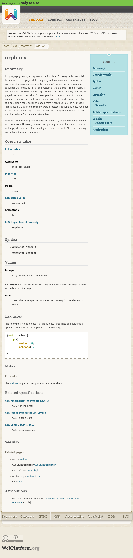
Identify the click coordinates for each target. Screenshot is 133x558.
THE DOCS (36, 20)
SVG (126, 516)
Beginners (9, 516)
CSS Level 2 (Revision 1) (20, 424)
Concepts (27, 516)
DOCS (6, 46)
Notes (96, 101)
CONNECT (55, 20)
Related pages (103, 122)
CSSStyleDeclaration (45, 464)
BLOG (94, 20)
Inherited (11, 173)
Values (97, 88)
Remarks (100, 105)
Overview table (102, 74)
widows (24, 459)
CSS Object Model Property (21, 222)
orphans (40, 46)
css (15, 46)
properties (26, 46)
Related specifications (107, 112)
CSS (57, 516)
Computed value (15, 198)
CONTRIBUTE (75, 20)
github (58, 36)
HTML (43, 516)
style (19, 481)
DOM (111, 516)
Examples (99, 94)
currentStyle (32, 470)
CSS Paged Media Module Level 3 (25, 412)
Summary (99, 68)
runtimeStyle (33, 476)
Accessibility (74, 516)
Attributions (100, 129)
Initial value (12, 149)
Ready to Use (28, 3)
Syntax (97, 81)
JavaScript (95, 516)
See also (98, 119)
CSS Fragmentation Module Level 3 (27, 400)
